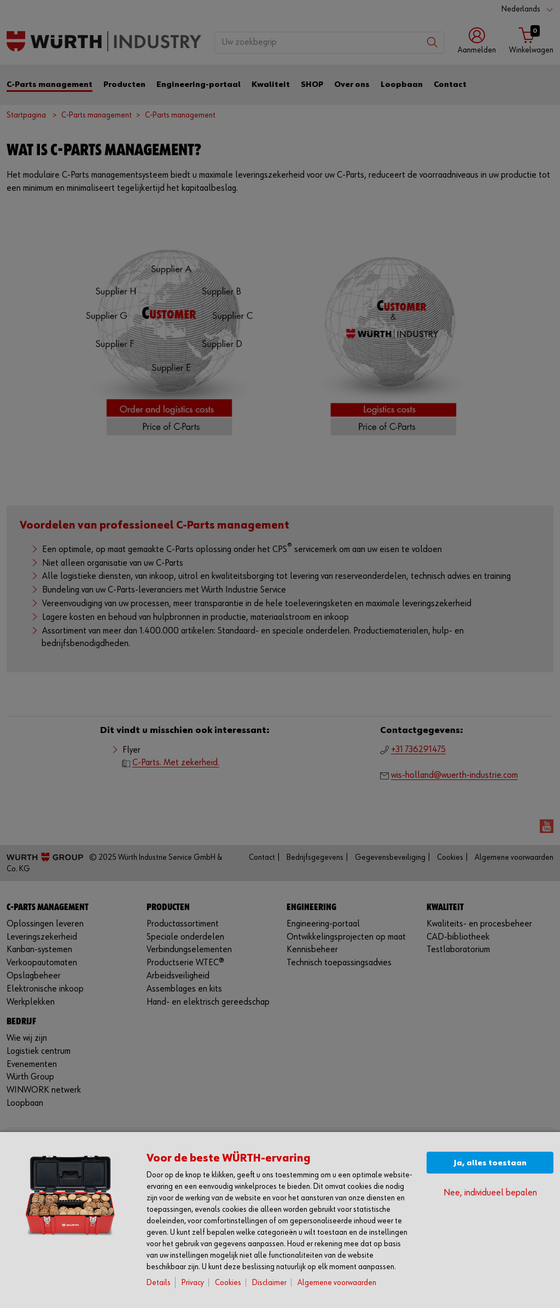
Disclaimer (269, 1282)
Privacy (193, 1282)
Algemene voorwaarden (337, 1282)
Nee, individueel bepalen (490, 1193)
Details (159, 1282)
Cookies (228, 1282)
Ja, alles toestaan (490, 1163)
